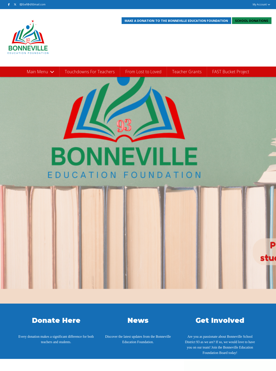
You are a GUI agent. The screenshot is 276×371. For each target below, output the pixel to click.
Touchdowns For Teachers (90, 72)
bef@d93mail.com (32, 4)
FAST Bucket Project (230, 72)
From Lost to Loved (143, 72)
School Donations (251, 21)
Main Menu (38, 72)
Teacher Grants (187, 72)
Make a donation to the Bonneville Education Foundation (176, 21)
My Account (262, 4)
